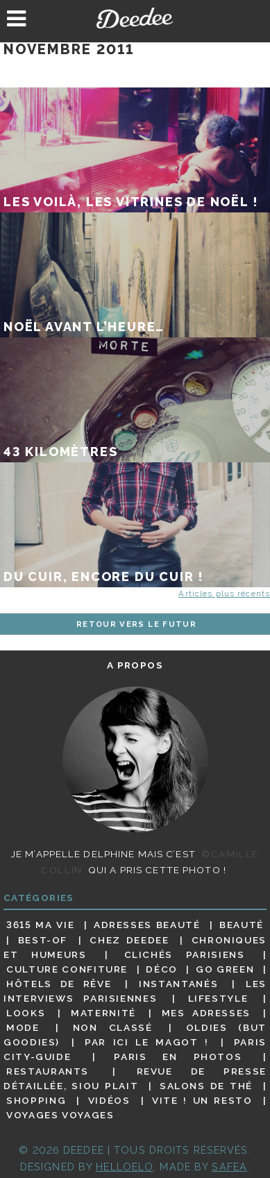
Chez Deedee (129, 939)
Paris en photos (178, 1056)
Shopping (36, 1100)
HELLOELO (124, 1166)
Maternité (103, 1012)
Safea (229, 1166)
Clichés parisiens (184, 954)
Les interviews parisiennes (135, 991)
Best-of (42, 939)
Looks (25, 1012)
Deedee (135, 18)
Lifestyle (218, 998)
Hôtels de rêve (58, 983)
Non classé (113, 1027)
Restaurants (47, 1071)
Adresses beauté (147, 924)
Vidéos (109, 1100)
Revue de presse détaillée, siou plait (135, 1078)
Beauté (241, 924)
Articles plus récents (224, 593)
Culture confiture (67, 969)
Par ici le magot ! (147, 1041)
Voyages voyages (60, 1114)
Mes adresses (206, 1012)
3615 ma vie (40, 924)
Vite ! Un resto (202, 1100)
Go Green (225, 969)
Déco (162, 969)
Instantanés (178, 983)
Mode (23, 1027)
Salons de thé (206, 1085)
